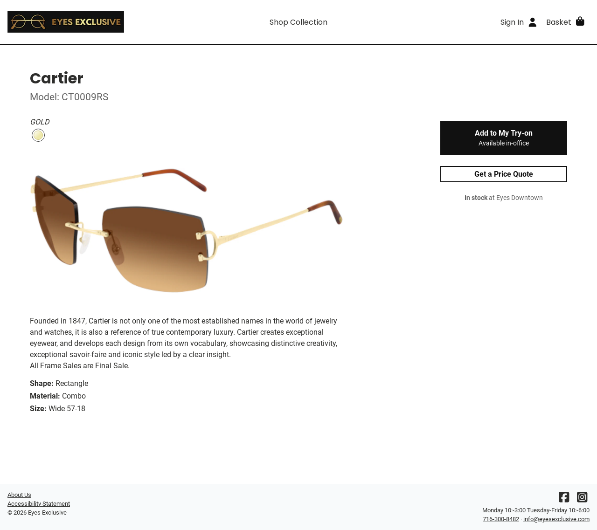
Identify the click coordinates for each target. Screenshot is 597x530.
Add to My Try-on (503, 138)
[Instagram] (582, 499)
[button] (566, 22)
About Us (19, 494)
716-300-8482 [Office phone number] (501, 519)
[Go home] (80, 22)
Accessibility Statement (38, 503)
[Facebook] (563, 499)
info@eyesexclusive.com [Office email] (556, 519)
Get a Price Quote (503, 174)
